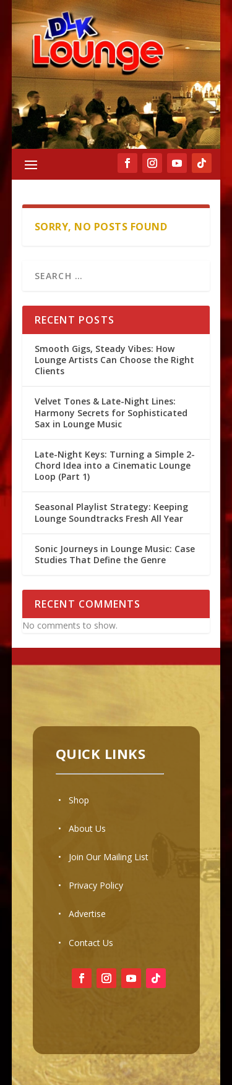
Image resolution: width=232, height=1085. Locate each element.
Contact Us (91, 943)
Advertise (87, 914)
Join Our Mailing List (108, 857)
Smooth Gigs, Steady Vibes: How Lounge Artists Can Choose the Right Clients (114, 360)
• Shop (73, 800)
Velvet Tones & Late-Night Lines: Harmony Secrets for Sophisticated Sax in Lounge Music (111, 412)
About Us (87, 828)
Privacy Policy (96, 885)
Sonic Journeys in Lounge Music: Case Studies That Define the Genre (115, 554)
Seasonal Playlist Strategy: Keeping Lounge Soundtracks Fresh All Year (111, 512)
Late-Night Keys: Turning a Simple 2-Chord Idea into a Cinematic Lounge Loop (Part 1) (115, 465)
